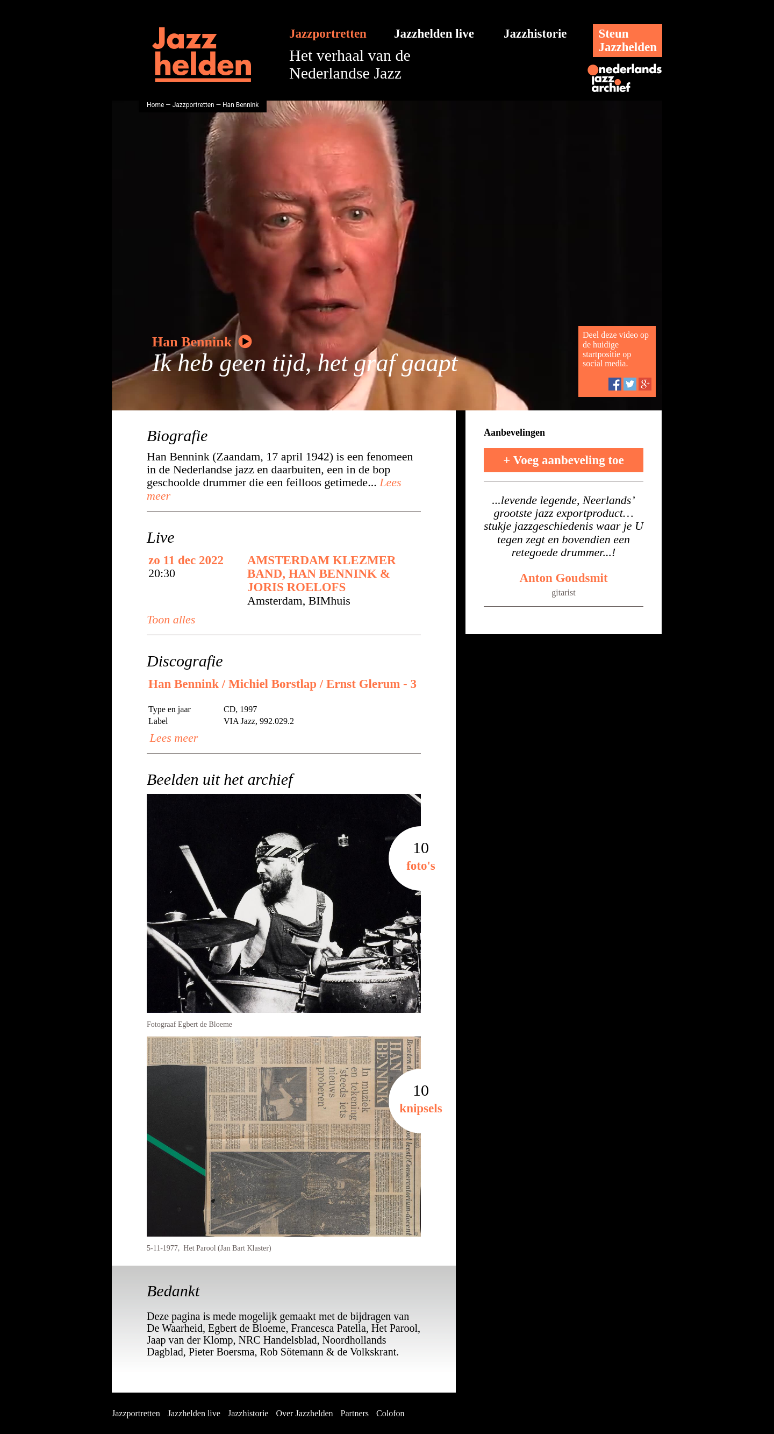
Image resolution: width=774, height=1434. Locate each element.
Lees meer (172, 737)
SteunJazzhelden (627, 40)
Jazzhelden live (434, 33)
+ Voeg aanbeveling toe (563, 460)
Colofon (390, 1413)
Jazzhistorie (535, 33)
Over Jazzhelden (304, 1413)
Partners (355, 1413)
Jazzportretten (328, 33)
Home (155, 105)
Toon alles (171, 619)
